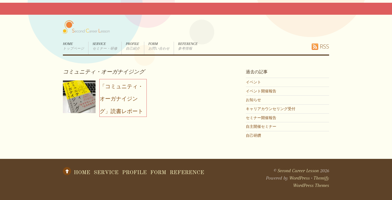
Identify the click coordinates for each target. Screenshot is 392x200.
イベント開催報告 (261, 91)
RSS (324, 46)
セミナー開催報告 (261, 118)
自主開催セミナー (261, 126)
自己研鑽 (253, 135)
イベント (253, 82)
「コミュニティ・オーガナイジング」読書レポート (121, 99)
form (159, 46)
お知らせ (253, 100)
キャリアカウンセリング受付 (270, 109)
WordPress (299, 178)
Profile (133, 46)
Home (73, 46)
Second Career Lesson (298, 170)
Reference (188, 46)
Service (105, 46)
